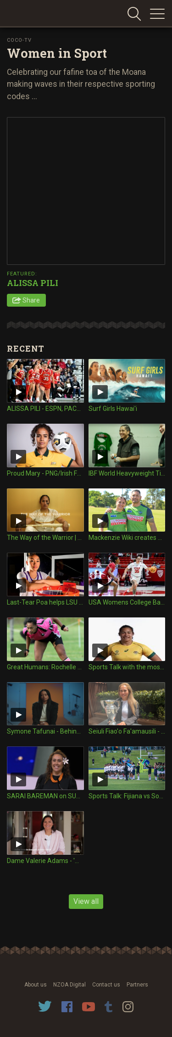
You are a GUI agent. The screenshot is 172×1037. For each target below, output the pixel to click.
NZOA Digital (69, 984)
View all (86, 901)
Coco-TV (19, 40)
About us (35, 984)
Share (31, 300)
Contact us (106, 984)
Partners (137, 984)
